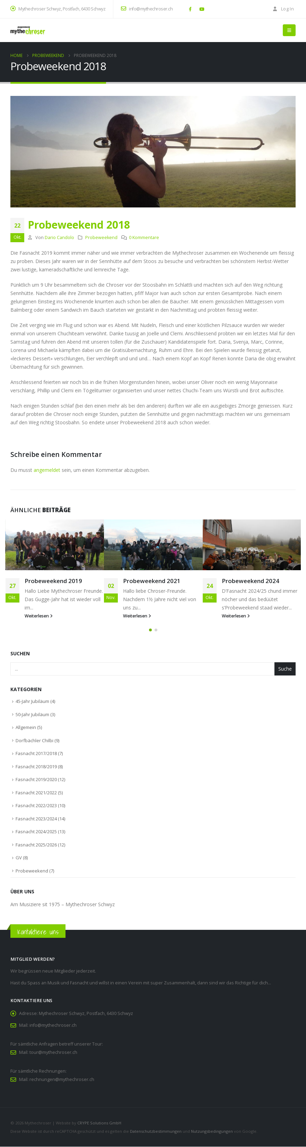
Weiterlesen (39, 616)
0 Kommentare (144, 237)
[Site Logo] (27, 30)
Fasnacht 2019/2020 (36, 780)
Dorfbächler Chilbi (34, 741)
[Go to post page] (55, 544)
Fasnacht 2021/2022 (36, 793)
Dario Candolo (59, 237)
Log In (283, 9)
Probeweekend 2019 (53, 581)
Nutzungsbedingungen (212, 1131)
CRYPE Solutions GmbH (99, 1123)
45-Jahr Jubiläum (32, 702)
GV (19, 858)
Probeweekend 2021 (152, 581)
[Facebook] (190, 9)
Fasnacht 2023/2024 (36, 819)
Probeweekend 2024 (250, 581)
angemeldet (47, 470)
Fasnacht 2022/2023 (36, 806)
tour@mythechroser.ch (53, 1053)
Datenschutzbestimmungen (156, 1131)
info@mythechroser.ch (147, 9)
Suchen (20, 653)
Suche (285, 669)
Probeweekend (101, 237)
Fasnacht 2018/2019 (36, 767)
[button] (289, 30)
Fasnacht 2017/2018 (36, 754)
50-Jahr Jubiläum (32, 715)
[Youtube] (202, 9)
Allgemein (26, 728)
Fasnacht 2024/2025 (36, 832)
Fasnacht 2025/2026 (36, 845)
